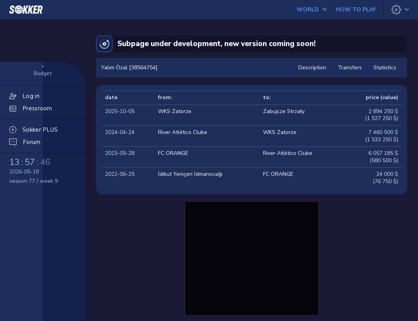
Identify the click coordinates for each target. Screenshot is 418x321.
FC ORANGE (173, 153)
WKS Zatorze (174, 111)
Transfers (350, 67)
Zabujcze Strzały (283, 111)
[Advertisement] (252, 257)
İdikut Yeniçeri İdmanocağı (190, 174)
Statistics (384, 67)
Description (312, 67)
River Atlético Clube (182, 132)
